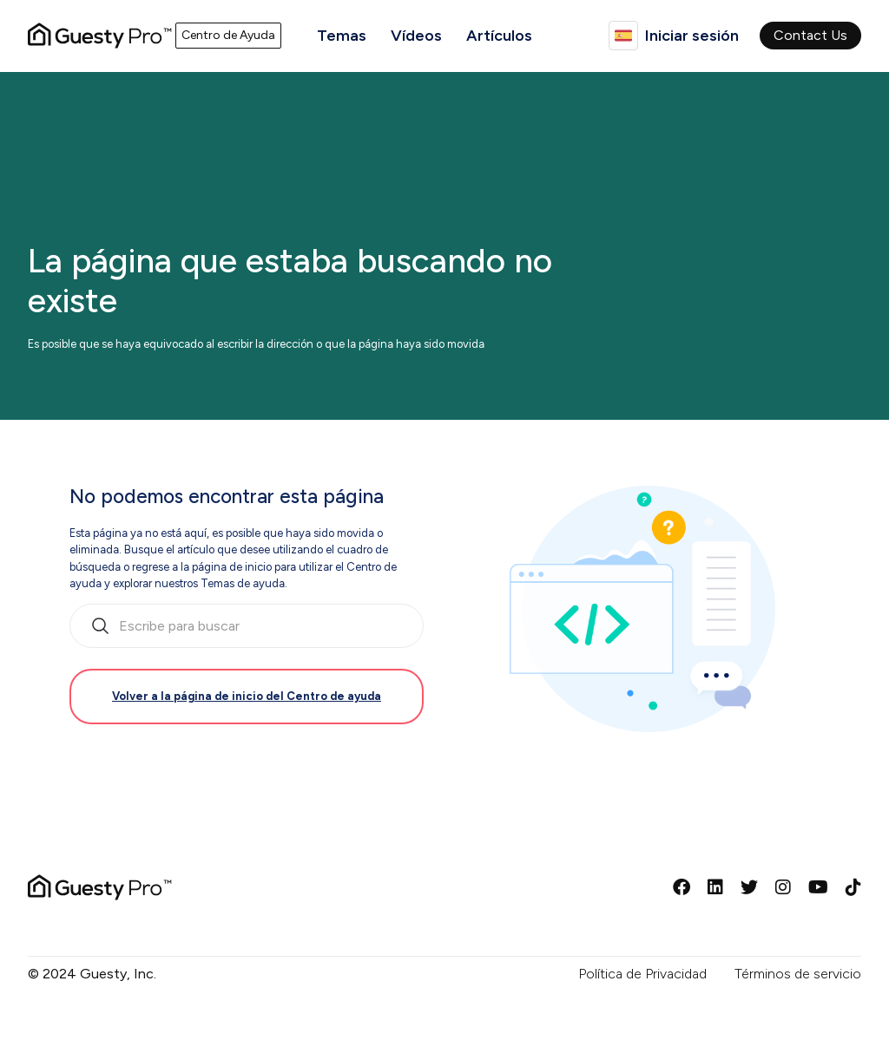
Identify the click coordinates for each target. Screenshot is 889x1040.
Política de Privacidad (642, 973)
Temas (341, 35)
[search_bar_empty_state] (246, 626)
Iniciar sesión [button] (692, 35)
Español (623, 35)
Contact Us (810, 35)
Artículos (499, 35)
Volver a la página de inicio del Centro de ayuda (246, 696)
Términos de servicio (797, 973)
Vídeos (416, 35)
